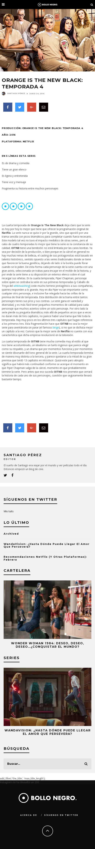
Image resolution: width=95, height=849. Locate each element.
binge (56, 327)
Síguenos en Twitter (61, 815)
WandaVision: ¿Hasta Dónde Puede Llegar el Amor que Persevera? (47, 545)
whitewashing (21, 286)
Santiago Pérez (13, 93)
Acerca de (28, 815)
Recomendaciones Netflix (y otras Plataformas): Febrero (45, 558)
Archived (11, 533)
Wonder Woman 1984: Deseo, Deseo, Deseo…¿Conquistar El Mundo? (47, 645)
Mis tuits (9, 511)
